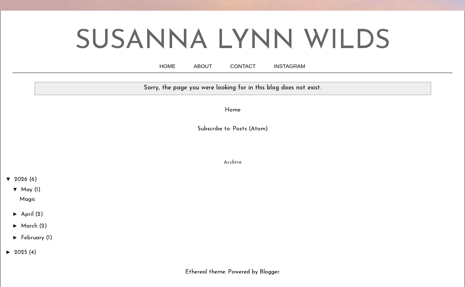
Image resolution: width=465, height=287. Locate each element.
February (33, 238)
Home (233, 110)
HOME (167, 66)
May (27, 190)
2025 (21, 252)
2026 (21, 179)
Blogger (269, 272)
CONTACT (242, 66)
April (28, 214)
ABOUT (202, 66)
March (30, 226)
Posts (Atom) (250, 129)
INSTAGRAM (289, 66)
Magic (27, 199)
